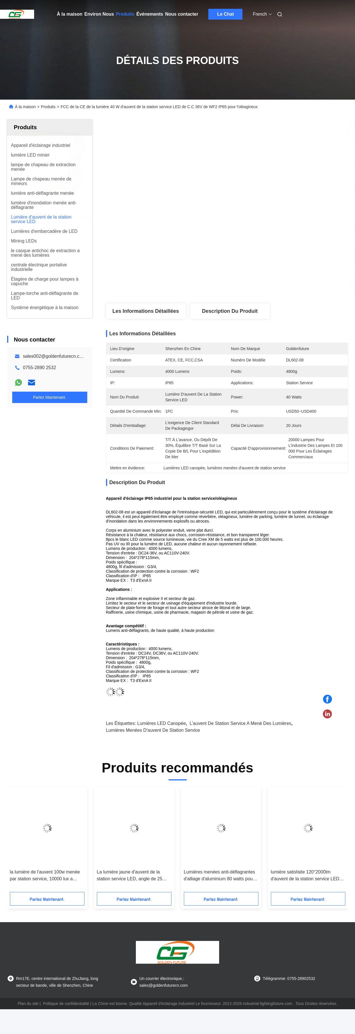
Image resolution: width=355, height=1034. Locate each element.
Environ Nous (99, 14)
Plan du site (28, 1003)
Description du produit (230, 311)
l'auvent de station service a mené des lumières (240, 723)
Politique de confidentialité (66, 1003)
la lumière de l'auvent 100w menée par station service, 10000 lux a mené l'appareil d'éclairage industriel (46, 875)
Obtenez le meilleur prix (257, 284)
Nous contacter (181, 14)
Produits (125, 14)
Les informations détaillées (145, 311)
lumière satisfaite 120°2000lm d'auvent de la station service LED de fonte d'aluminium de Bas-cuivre (306, 875)
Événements (149, 14)
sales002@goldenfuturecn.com (54, 356)
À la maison (69, 14)
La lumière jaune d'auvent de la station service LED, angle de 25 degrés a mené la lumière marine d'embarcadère (130, 875)
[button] (19, 841)
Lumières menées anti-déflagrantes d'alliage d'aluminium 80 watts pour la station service (219, 875)
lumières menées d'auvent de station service (153, 730)
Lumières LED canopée (161, 723)
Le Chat (225, 14)
